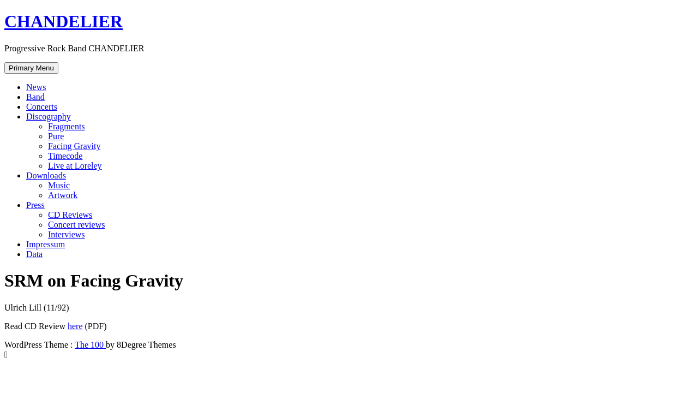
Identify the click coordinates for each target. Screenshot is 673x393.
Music (59, 185)
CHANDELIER (63, 21)
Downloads (46, 175)
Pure (56, 136)
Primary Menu (31, 68)
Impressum (45, 244)
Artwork (62, 195)
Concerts (41, 106)
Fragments (66, 126)
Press (35, 205)
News (36, 87)
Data (34, 254)
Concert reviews (76, 224)
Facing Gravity (74, 146)
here (75, 326)
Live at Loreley (75, 165)
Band (35, 97)
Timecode (65, 155)
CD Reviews (70, 214)
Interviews (66, 234)
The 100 (90, 344)
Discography (48, 116)
